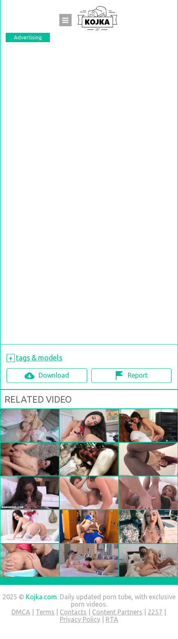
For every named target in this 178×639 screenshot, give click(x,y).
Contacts (73, 612)
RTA (112, 619)
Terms (45, 612)
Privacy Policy (80, 619)
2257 (155, 612)
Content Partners (117, 612)
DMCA (20, 612)
